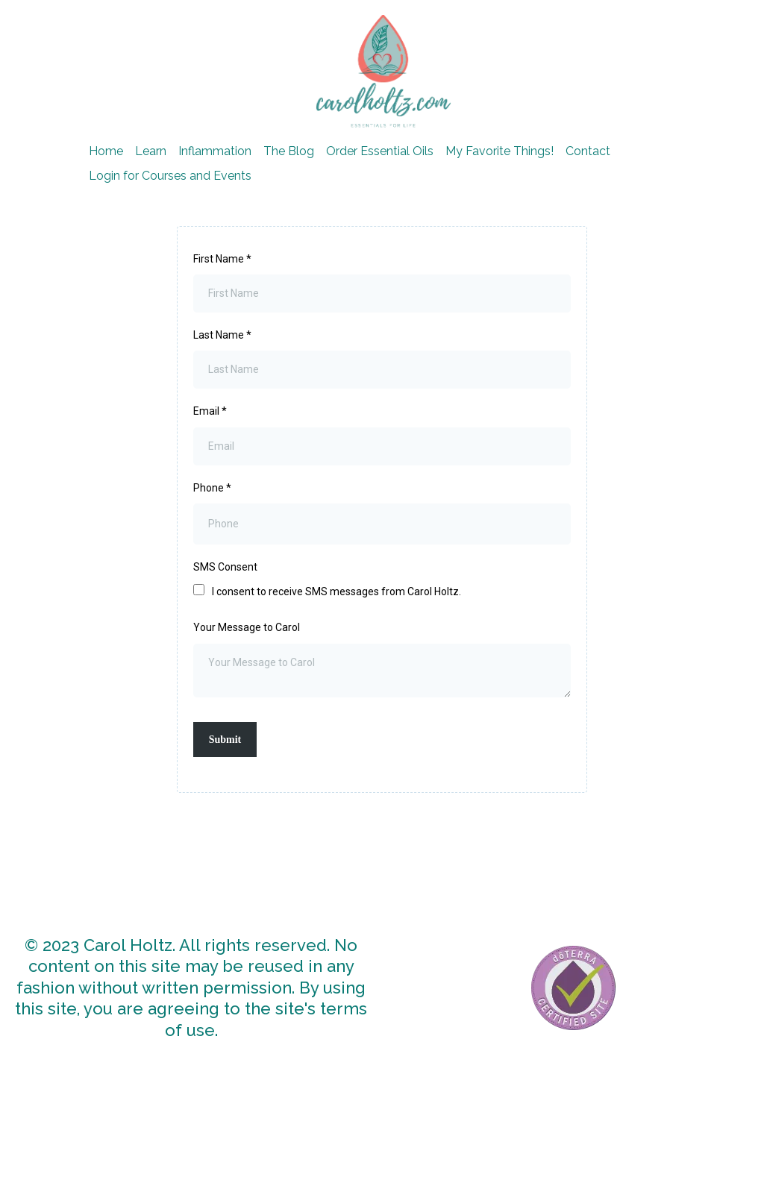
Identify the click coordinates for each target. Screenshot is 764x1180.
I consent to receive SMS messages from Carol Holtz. (336, 591)
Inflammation (214, 151)
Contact (588, 151)
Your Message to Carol (246, 627)
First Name (222, 259)
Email (210, 411)
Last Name (222, 335)
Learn (150, 151)
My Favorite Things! (499, 151)
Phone (212, 488)
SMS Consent (225, 567)
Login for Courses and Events (170, 176)
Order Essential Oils (379, 151)
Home (106, 151)
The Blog (288, 151)
